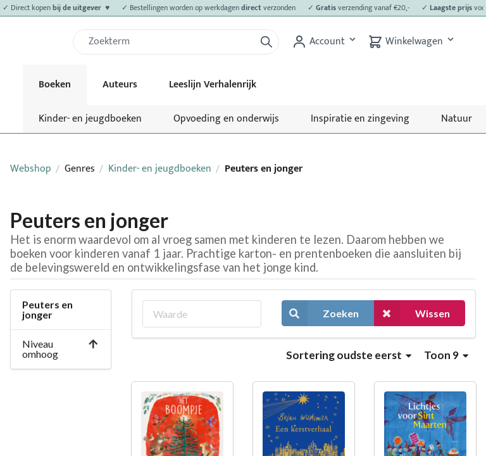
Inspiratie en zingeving (360, 118)
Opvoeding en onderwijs (226, 118)
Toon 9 (446, 355)
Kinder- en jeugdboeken (90, 118)
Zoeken (320, 313)
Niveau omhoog (60, 349)
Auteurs (120, 84)
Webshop (30, 168)
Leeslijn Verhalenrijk (212, 84)
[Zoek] (169, 41)
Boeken (55, 84)
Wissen (412, 313)
